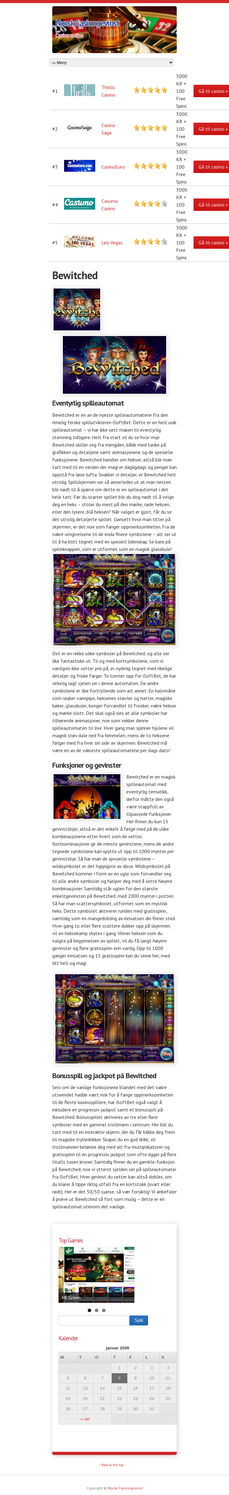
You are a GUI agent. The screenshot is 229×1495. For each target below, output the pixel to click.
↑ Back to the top (111, 1465)
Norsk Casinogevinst (87, 23)
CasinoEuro (113, 167)
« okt (85, 1419)
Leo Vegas (112, 242)
